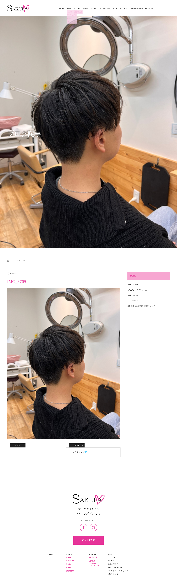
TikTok (93, 8)
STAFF (85, 8)
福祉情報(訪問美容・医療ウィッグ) (142, 8)
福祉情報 (70, 571)
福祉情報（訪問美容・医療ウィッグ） (141, 306)
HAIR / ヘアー (132, 285)
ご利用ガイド (114, 574)
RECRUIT (124, 8)
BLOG (115, 8)
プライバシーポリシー (118, 571)
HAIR (69, 12)
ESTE (69, 22)
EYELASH (71, 15)
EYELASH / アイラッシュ (137, 290)
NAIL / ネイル (132, 295)
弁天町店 (77, 12)
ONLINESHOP (104, 8)
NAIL (69, 18)
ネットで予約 (88, 540)
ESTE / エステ (132, 301)
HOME (61, 8)
